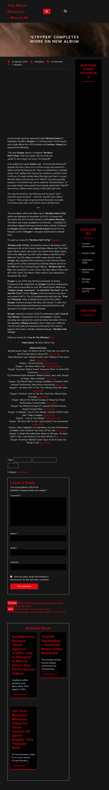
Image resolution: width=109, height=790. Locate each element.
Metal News (23, 472)
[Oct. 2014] (61, 430)
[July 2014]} (51, 403)
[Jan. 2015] (45, 442)
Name (13, 533)
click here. (56, 240)
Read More (20, 694)
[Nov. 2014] (61, 436)
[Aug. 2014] (48, 409)
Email (13, 548)
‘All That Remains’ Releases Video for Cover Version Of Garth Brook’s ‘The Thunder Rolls (22, 729)
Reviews (86, 279)
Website (14, 562)
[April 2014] (50, 378)
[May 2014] (60, 384)
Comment (15, 495)
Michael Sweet (22, 459)
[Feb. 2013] (54, 354)
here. (52, 337)
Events (85, 253)
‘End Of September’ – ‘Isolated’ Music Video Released (52, 645)
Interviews (87, 260)
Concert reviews (86, 245)
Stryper (13, 465)
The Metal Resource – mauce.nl (17, 11)
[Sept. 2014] (49, 415)
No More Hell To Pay (44, 459)
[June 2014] (43, 397)
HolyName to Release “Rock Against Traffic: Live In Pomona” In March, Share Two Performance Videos (23, 655)
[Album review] (50, 363)
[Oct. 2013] (43, 372)
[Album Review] (53, 366)
